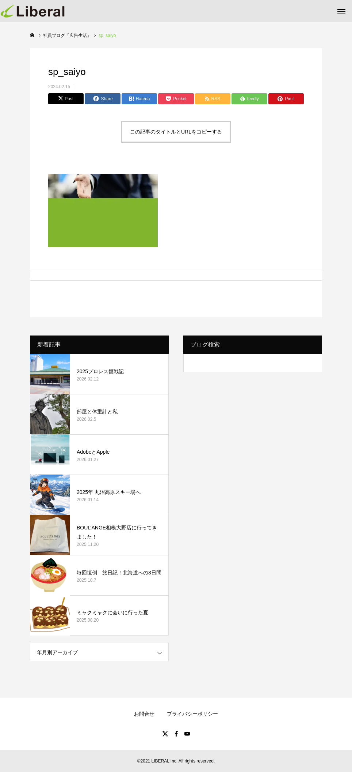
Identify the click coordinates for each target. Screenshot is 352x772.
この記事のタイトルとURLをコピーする (176, 132)
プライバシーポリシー (192, 714)
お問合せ (144, 714)
